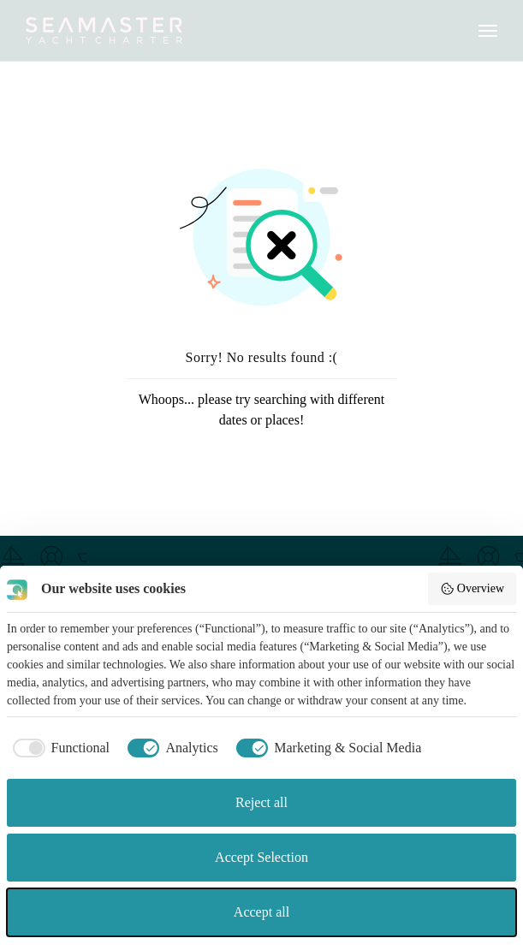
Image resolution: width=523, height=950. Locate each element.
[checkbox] (58, 748)
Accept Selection (261, 857)
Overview (472, 589)
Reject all (261, 802)
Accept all (261, 912)
